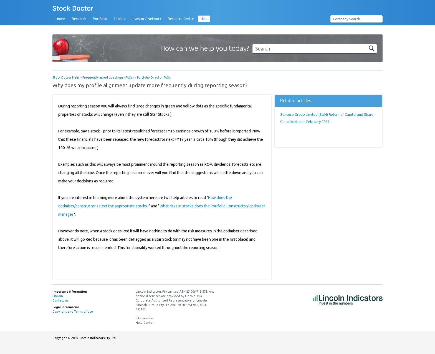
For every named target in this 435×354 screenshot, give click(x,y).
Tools (119, 19)
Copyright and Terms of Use (72, 311)
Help (204, 19)
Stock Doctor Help (65, 77)
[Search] (314, 49)
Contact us (60, 300)
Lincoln (57, 296)
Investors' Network (146, 19)
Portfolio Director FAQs (154, 77)
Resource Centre (181, 19)
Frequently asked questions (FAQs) (108, 77)
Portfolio (100, 19)
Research (79, 19)
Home (60, 19)
